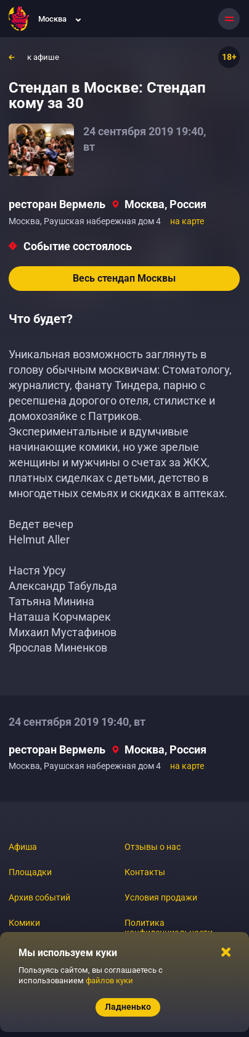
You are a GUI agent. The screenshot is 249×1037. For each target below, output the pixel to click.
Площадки (30, 872)
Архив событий (39, 897)
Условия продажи (160, 897)
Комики (24, 923)
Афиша (23, 847)
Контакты (144, 872)
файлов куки (109, 980)
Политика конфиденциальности (168, 928)
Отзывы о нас (152, 847)
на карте (187, 221)
